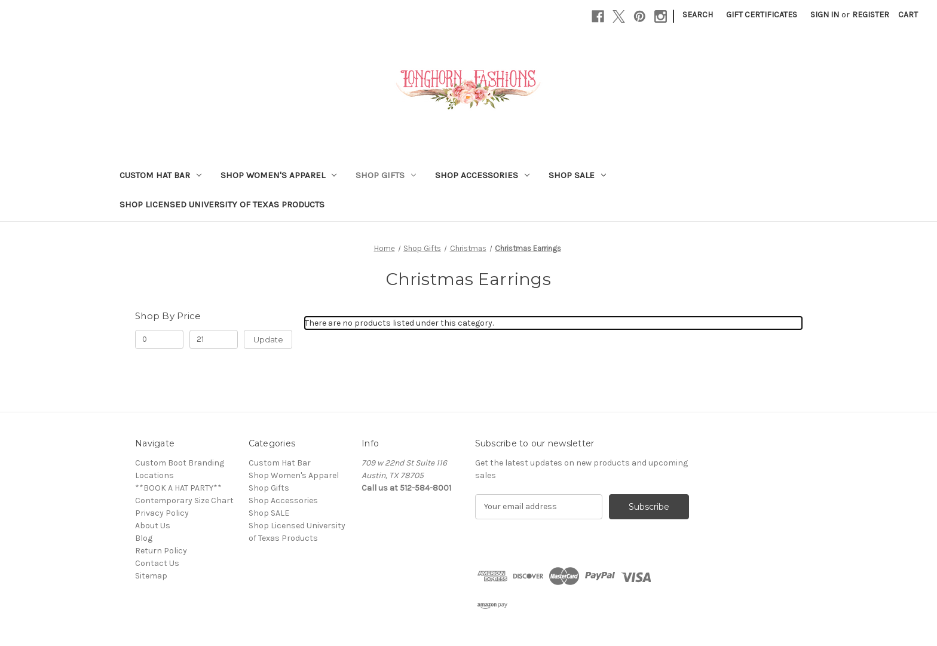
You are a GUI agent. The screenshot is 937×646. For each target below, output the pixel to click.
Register (870, 15)
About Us (152, 526)
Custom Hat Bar (160, 175)
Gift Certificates (761, 15)
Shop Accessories (482, 175)
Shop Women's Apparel (278, 175)
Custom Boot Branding (179, 463)
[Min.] (159, 339)
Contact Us (157, 563)
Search (697, 15)
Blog (143, 538)
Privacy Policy (162, 513)
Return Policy (161, 551)
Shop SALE (577, 175)
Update (268, 339)
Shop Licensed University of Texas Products (222, 204)
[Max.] (213, 339)
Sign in (824, 15)
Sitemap (151, 576)
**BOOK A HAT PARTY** (178, 488)
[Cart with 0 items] (908, 14)
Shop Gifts (386, 175)
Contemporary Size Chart (184, 500)
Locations (154, 475)
